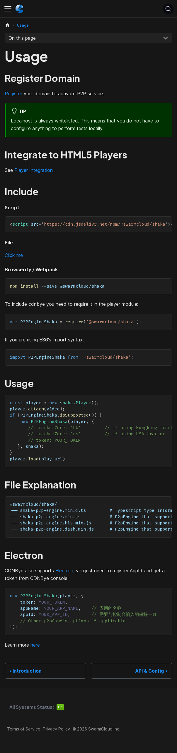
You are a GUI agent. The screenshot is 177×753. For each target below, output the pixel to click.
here (35, 645)
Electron (64, 571)
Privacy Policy (56, 728)
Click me (14, 255)
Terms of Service (23, 728)
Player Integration (33, 170)
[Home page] (7, 25)
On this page (22, 38)
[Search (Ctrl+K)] (168, 9)
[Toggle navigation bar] (8, 8)
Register (13, 93)
